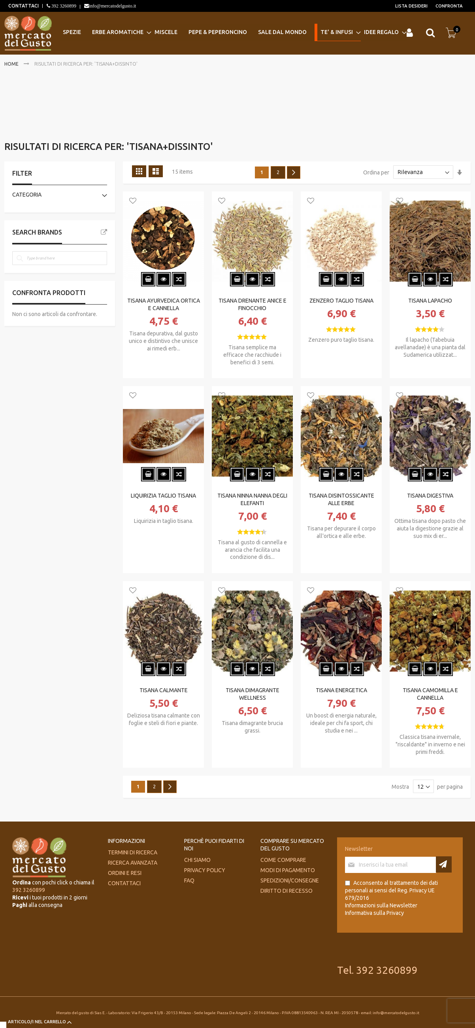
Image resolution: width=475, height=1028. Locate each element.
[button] (133, 201)
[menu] (232, 33)
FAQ (189, 880)
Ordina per (376, 172)
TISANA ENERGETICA (341, 690)
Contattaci (124, 883)
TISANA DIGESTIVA (430, 495)
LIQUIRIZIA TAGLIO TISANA (163, 495)
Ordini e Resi (124, 873)
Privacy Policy (204, 870)
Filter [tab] (22, 173)
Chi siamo (197, 860)
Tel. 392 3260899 (377, 970)
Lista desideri (411, 6)
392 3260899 (63, 6)
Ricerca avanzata (132, 863)
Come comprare (283, 860)
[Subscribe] (444, 864)
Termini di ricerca (132, 852)
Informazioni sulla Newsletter (381, 905)
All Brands (104, 232)
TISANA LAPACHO (430, 300)
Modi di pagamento (287, 870)
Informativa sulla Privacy (374, 913)
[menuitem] (74, 32)
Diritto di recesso (286, 891)
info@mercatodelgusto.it (112, 6)
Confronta (449, 6)
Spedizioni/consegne (289, 880)
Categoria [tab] (26, 194)
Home (12, 63)
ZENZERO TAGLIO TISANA (341, 300)
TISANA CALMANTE (163, 690)
